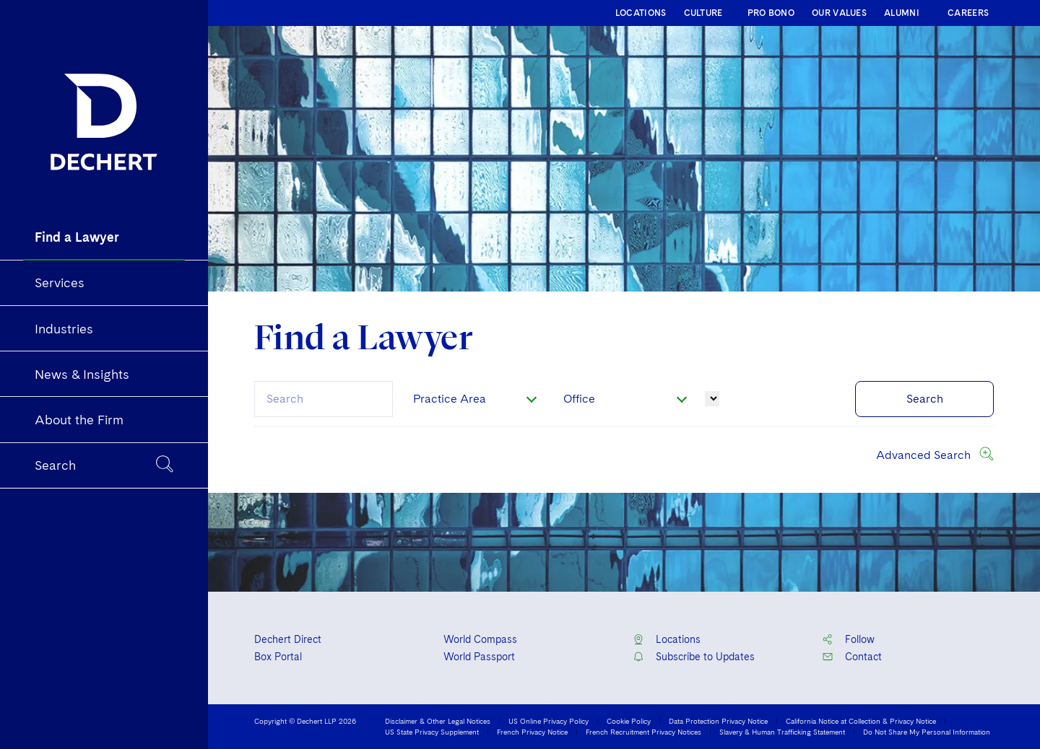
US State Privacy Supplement (432, 731)
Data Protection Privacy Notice (718, 721)
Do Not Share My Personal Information (926, 731)
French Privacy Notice (532, 731)
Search (924, 399)
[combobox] (323, 399)
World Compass (480, 639)
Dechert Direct (287, 639)
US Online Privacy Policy (548, 721)
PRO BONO (771, 13)
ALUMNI (901, 13)
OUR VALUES (839, 13)
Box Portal (278, 656)
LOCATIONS (641, 13)
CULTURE (703, 13)
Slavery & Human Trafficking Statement (782, 731)
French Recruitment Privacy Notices (643, 731)
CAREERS (968, 13)
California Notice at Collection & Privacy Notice (861, 721)
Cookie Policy (629, 721)
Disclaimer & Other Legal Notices (437, 721)
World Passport (479, 656)
